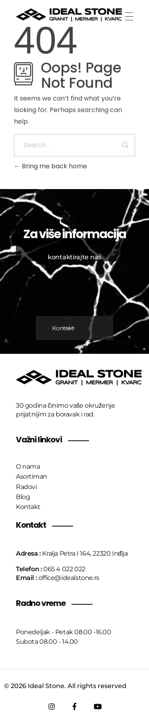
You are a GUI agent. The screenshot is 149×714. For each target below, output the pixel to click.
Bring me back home (50, 166)
